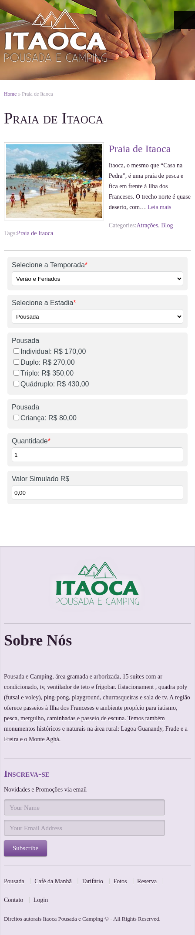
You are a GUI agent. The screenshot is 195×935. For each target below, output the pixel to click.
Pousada (14, 881)
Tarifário (92, 881)
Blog (167, 225)
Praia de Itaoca (140, 148)
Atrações (147, 225)
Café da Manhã (53, 881)
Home (10, 94)
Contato (13, 900)
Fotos (120, 881)
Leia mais (159, 207)
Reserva (147, 881)
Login (41, 900)
